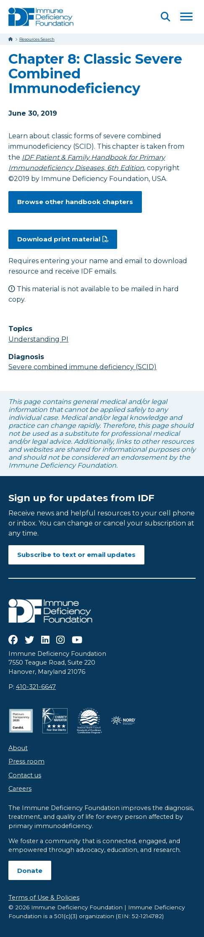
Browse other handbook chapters (75, 202)
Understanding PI (38, 339)
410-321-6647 (36, 687)
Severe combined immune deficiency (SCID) (82, 367)
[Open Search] (165, 16)
